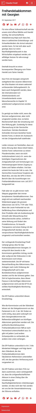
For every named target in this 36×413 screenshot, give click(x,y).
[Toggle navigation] (31, 3)
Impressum (5, 406)
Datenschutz (6, 410)
